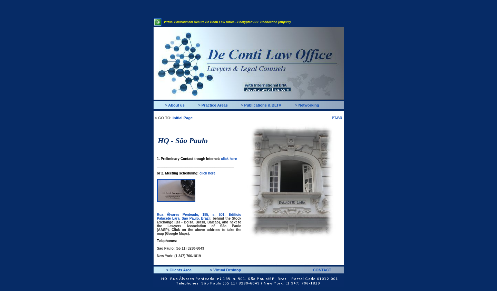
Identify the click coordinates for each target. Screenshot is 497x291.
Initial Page (183, 118)
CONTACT (322, 270)
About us (176, 105)
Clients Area (180, 270)
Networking (309, 105)
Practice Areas (215, 105)
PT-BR (337, 118)
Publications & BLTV (262, 105)
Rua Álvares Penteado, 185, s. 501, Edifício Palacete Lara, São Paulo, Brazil (199, 216)
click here (229, 159)
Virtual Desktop (227, 270)
